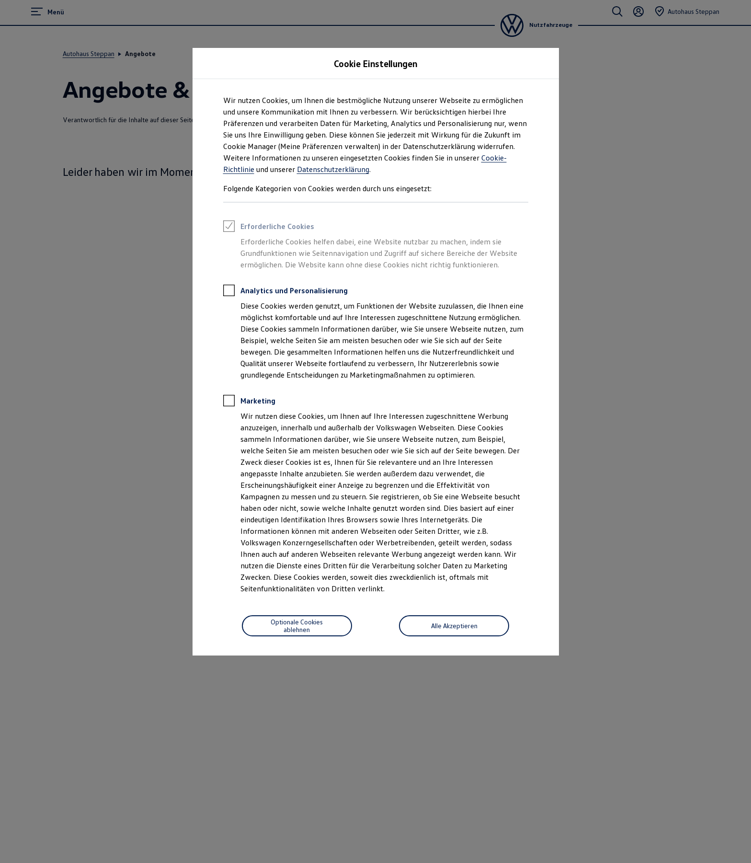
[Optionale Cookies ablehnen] (297, 625)
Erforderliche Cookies (268, 227)
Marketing (249, 402)
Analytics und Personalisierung (285, 292)
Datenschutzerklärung (333, 169)
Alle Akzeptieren (454, 625)
